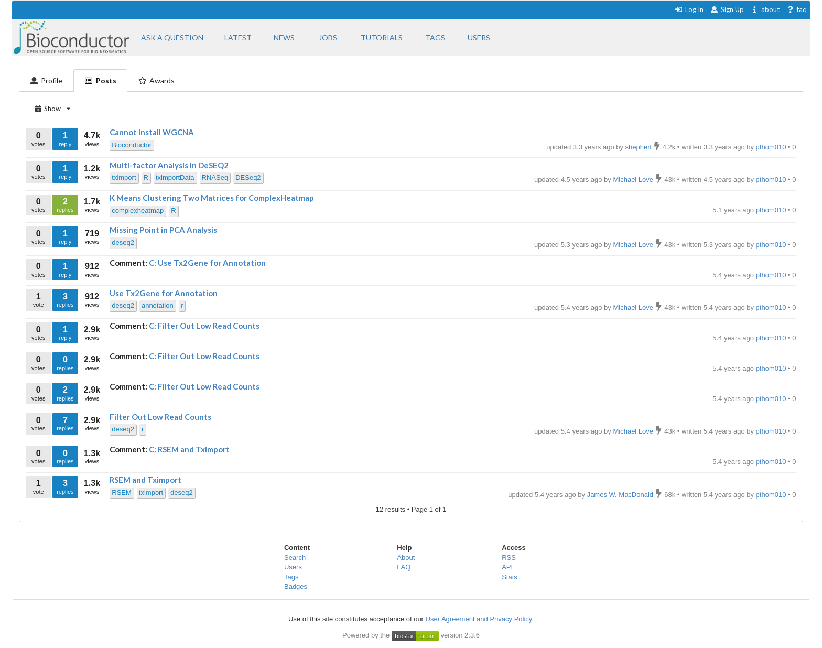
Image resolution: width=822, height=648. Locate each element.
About (406, 557)
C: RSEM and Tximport (189, 449)
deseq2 (123, 242)
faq (796, 9)
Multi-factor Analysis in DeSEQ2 (169, 165)
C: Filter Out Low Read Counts (204, 325)
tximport (124, 177)
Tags (291, 577)
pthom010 (772, 210)
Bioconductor (132, 145)
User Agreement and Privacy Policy (479, 619)
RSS (509, 557)
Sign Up (727, 9)
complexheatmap (138, 210)
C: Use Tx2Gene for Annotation (207, 262)
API (507, 567)
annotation (158, 305)
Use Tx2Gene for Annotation (164, 293)
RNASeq (215, 177)
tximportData (175, 177)
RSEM (122, 492)
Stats (509, 577)
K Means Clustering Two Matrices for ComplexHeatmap (212, 197)
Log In (689, 9)
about (765, 9)
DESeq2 (248, 177)
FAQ (403, 567)
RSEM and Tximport (145, 479)
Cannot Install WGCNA (152, 132)
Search (295, 557)
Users (293, 567)
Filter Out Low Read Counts (160, 417)
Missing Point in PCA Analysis (163, 229)
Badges (295, 586)
